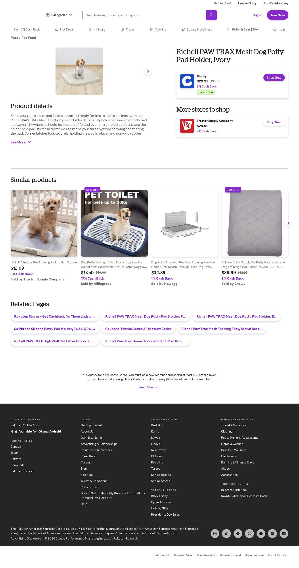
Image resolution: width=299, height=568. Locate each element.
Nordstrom (158, 450)
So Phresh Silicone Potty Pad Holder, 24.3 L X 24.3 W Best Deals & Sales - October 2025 (56, 328)
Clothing (226, 431)
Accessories (229, 475)
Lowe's (155, 437)
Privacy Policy (90, 487)
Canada (16, 446)
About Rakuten (278, 555)
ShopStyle (18, 465)
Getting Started (91, 425)
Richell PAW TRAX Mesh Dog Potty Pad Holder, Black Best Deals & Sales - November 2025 (238, 316)
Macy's (155, 444)
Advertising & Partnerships (99, 444)
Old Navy (157, 456)
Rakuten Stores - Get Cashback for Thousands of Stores (56, 316)
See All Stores (160, 481)
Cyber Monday (161, 502)
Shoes (225, 468)
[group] (232, 84)
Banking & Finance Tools (237, 462)
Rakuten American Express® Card (244, 496)
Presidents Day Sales (165, 514)
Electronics (228, 456)
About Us (87, 431)
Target (155, 468)
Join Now (277, 15)
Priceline (157, 462)
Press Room (89, 456)
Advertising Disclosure (26, 538)
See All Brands (161, 475)
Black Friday (159, 496)
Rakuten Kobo (207, 555)
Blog (84, 468)
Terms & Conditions (94, 481)
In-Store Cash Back (234, 490)
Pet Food (28, 37)
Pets (14, 37)
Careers (86, 462)
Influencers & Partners (96, 450)
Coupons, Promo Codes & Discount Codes (138, 328)
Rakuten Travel (230, 555)
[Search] (149, 15)
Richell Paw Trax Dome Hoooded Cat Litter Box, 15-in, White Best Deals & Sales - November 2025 (147, 341)
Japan (15, 452)
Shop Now (273, 79)
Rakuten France (22, 471)
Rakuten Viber (184, 555)
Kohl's (155, 431)
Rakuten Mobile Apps (25, 425)
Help (84, 504)
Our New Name (91, 437)
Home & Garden (232, 444)
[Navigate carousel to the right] (147, 71)
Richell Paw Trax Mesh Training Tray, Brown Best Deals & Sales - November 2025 (223, 328)
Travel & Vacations (233, 425)
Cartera (16, 459)
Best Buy (157, 425)
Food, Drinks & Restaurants (239, 437)
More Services (254, 555)
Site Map (87, 475)
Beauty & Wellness (233, 450)
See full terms (147, 387)
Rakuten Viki (162, 555)
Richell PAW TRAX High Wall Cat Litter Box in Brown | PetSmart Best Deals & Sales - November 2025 (56, 341)
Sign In (258, 15)
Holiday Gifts (159, 508)
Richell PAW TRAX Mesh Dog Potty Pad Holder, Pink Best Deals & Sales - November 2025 (147, 316)
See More (21, 142)
